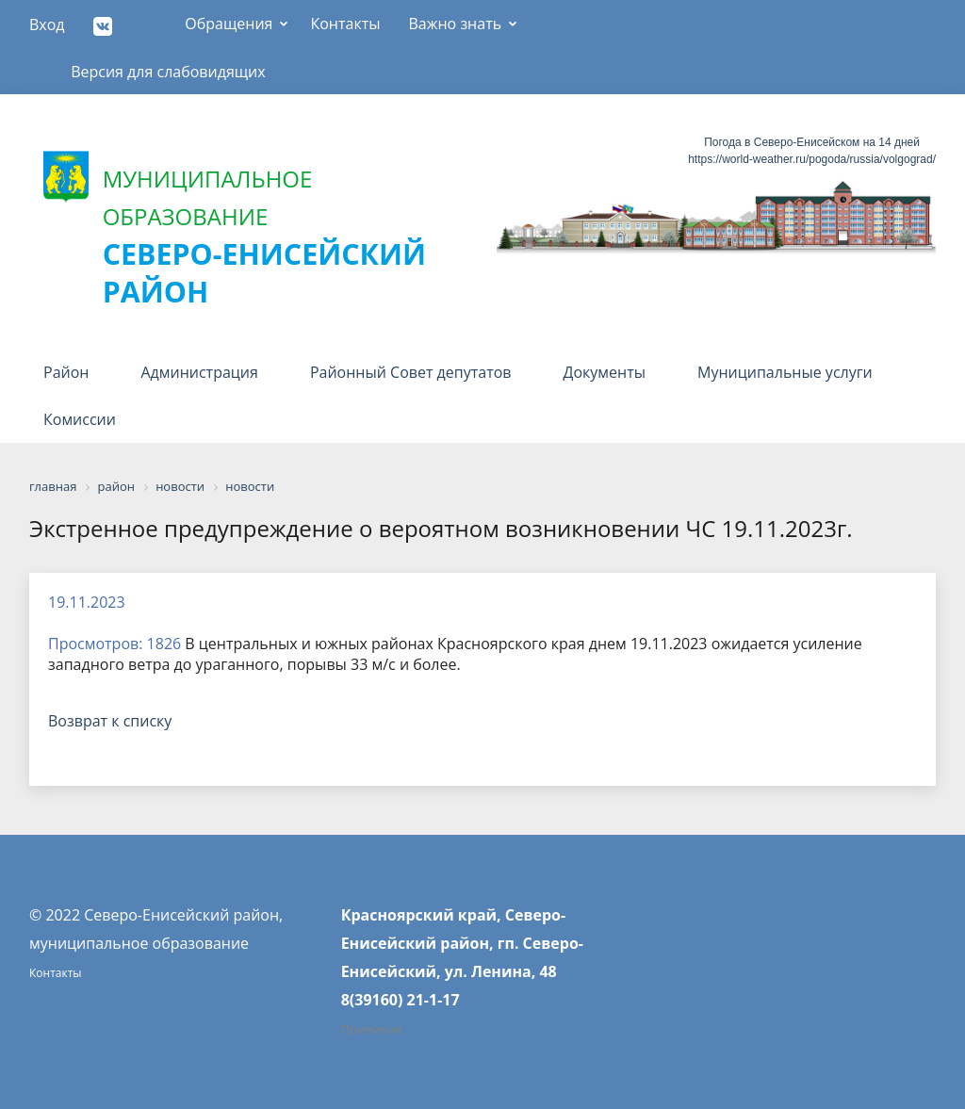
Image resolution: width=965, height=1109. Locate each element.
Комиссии (79, 419)
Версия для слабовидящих (168, 71)
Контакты (345, 23)
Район (66, 372)
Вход (47, 24)
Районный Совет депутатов (411, 372)
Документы (605, 372)
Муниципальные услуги (785, 372)
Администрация (198, 372)
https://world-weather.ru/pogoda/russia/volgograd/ (812, 159)
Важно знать (454, 23)
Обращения (228, 23)
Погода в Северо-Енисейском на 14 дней (812, 142)
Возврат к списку (110, 720)
